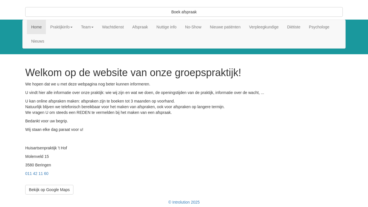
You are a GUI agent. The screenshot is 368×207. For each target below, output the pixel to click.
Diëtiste (294, 27)
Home (36, 27)
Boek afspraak (184, 12)
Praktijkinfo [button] (61, 27)
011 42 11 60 (36, 173)
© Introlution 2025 (184, 202)
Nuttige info (166, 27)
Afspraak (140, 27)
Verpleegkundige (263, 27)
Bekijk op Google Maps (49, 189)
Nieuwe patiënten (225, 27)
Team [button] (87, 27)
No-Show (193, 27)
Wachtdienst (113, 27)
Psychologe (319, 27)
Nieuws (37, 41)
